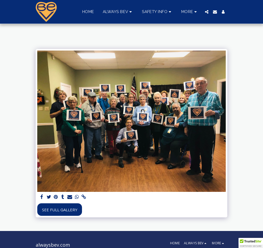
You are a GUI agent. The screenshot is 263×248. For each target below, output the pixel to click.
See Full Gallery (59, 209)
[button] (118, 12)
